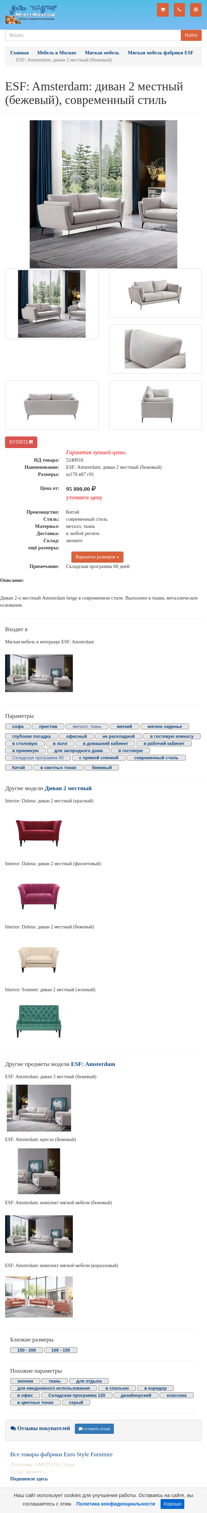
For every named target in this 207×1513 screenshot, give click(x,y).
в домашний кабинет (105, 743)
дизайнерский (136, 1395)
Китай (18, 767)
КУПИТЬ (21, 442)
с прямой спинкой (99, 757)
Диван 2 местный (68, 788)
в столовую (25, 743)
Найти (191, 35)
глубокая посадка (31, 736)
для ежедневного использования (53, 1388)
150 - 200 (26, 1350)
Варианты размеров (97, 556)
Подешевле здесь (29, 1478)
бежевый (101, 767)
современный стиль (156, 757)
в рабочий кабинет (164, 743)
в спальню (117, 1388)
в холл (60, 743)
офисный (76, 736)
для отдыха (89, 1381)
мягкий (124, 726)
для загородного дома (78, 750)
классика (176, 1395)
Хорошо (172, 1504)
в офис (25, 1395)
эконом (25, 1381)
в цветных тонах (35, 1402)
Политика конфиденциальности (115, 1504)
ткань (54, 1381)
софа (18, 726)
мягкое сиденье (165, 726)
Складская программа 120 (76, 1395)
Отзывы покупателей (40, 1428)
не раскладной (118, 736)
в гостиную (130, 750)
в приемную (25, 750)
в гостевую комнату (171, 736)
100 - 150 (60, 1350)
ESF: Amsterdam (93, 1064)
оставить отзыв (94, 1428)
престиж (48, 726)
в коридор (155, 1388)
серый (76, 1402)
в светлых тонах (58, 767)
